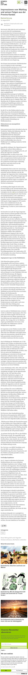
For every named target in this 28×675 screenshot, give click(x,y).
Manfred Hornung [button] (6, 18)
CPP (13, 192)
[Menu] (25, 2)
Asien (2, 533)
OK (6, 670)
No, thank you (19, 670)
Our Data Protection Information (7, 666)
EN (21, 2)
